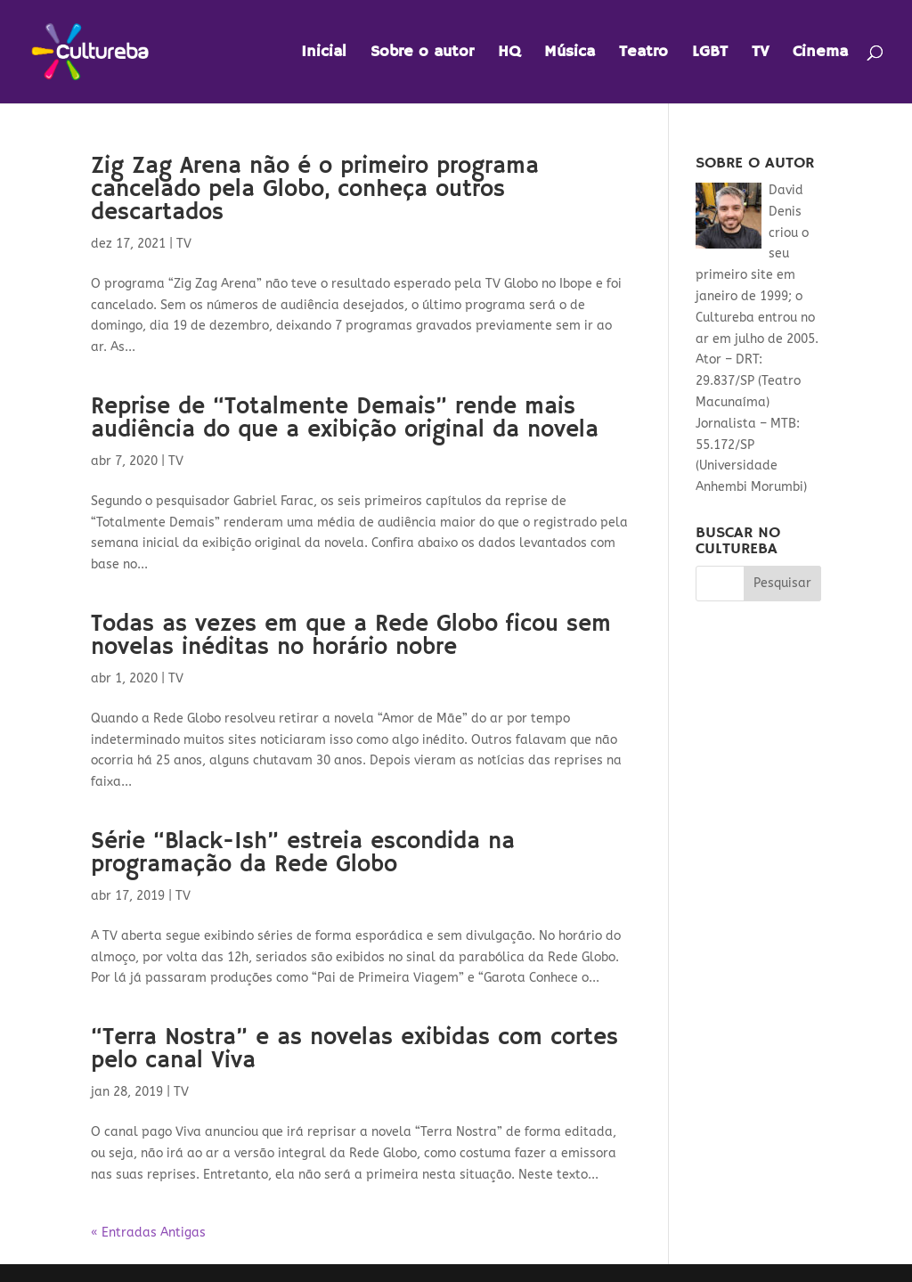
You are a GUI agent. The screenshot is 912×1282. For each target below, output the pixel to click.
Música (569, 53)
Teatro (643, 53)
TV (760, 53)
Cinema (820, 53)
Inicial (323, 53)
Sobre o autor (422, 53)
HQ (509, 53)
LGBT (710, 53)
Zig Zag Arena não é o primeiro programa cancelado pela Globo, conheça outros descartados (315, 189)
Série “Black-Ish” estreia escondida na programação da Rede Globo (303, 853)
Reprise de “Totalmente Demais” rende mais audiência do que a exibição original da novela (344, 419)
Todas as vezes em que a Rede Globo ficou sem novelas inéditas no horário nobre (351, 636)
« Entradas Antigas (148, 1232)
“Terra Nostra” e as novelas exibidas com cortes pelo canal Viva (354, 1049)
